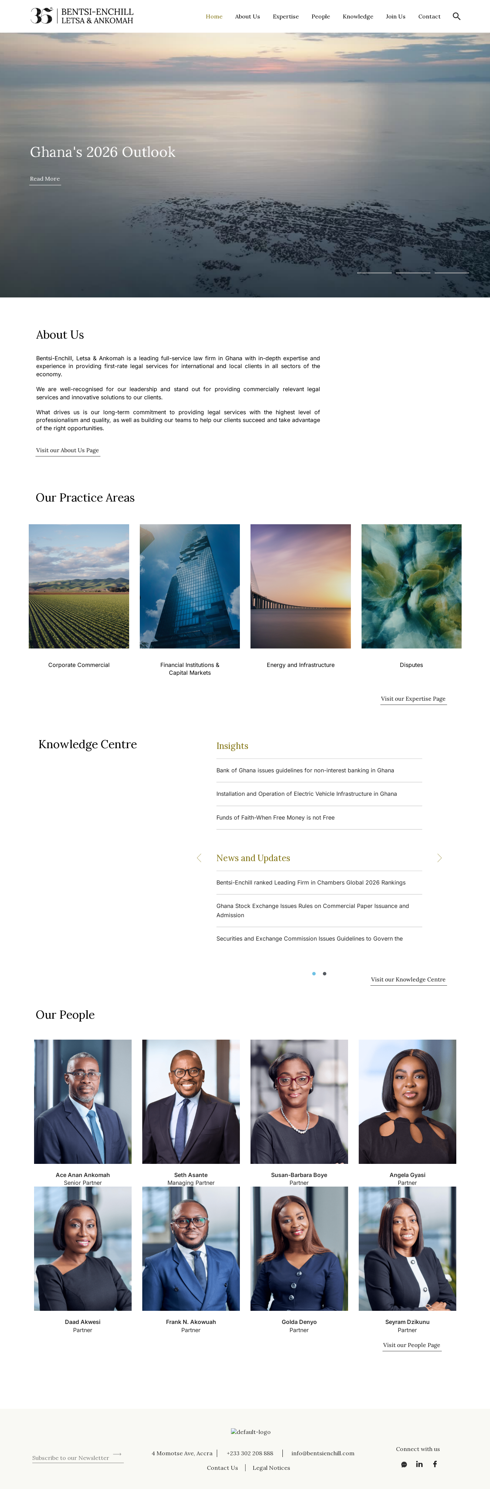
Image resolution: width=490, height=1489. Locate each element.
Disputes (411, 664)
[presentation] (86, 1435)
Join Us (396, 16)
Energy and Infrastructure (300, 664)
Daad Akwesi (82, 1321)
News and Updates (253, 858)
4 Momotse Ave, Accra (182, 1453)
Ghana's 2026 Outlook (102, 152)
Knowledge (358, 16)
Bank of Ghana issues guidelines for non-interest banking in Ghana (305, 770)
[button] (456, 16)
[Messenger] (401, 1464)
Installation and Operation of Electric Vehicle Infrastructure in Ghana (306, 793)
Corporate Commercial (78, 664)
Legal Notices (271, 1467)
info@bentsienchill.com (323, 1453)
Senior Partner (83, 1182)
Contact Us (222, 1467)
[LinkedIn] (417, 1464)
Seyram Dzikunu (407, 1321)
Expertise (286, 16)
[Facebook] (433, 1464)
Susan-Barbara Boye (299, 1174)
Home (214, 16)
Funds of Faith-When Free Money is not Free (275, 817)
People (321, 16)
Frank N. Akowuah (191, 1321)
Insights (232, 745)
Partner (299, 1182)
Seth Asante (191, 1174)
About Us (247, 16)
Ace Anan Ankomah (83, 1174)
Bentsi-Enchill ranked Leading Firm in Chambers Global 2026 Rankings (311, 882)
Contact (429, 16)
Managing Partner (191, 1182)
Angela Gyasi (407, 1174)
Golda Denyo (299, 1321)
